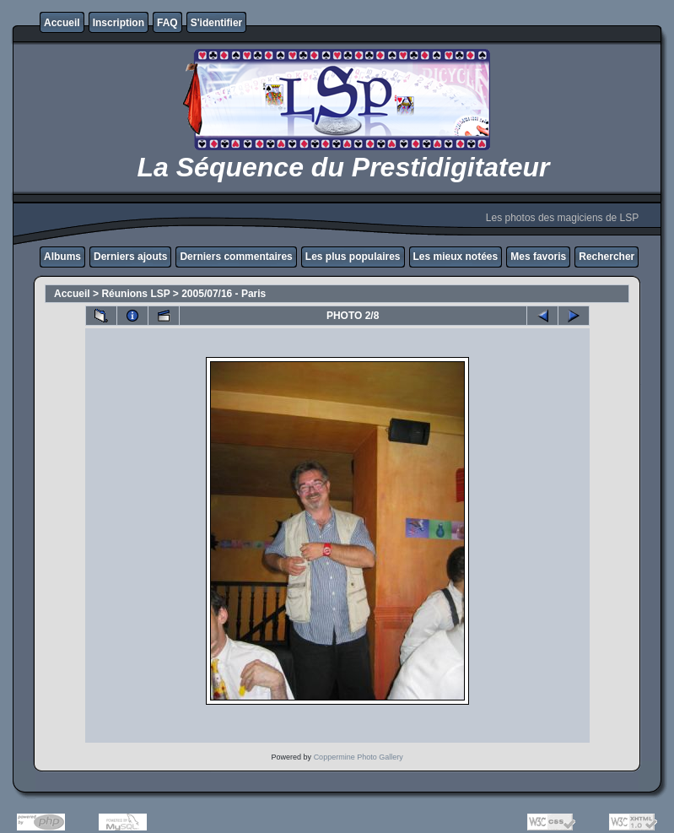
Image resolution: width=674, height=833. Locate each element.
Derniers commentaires (236, 256)
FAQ (167, 23)
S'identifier (217, 23)
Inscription (118, 23)
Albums (62, 256)
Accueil (62, 23)
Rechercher (606, 256)
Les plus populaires (353, 256)
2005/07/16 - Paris (223, 294)
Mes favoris (538, 256)
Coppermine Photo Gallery (358, 757)
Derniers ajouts (130, 256)
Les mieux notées (456, 256)
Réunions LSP (135, 294)
